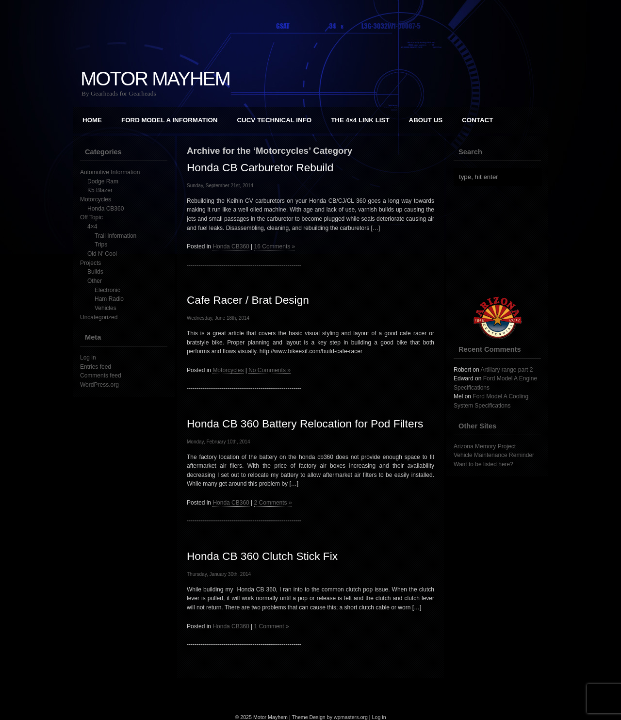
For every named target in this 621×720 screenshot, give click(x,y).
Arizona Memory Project (485, 446)
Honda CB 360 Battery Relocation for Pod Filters (305, 423)
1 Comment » (271, 626)
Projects (90, 263)
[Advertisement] (502, 241)
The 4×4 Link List (360, 120)
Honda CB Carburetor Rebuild (260, 167)
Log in (88, 357)
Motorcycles (95, 199)
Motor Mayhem (155, 78)
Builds (95, 271)
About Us (426, 120)
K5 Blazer (100, 190)
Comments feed (100, 375)
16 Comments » (274, 246)
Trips (101, 244)
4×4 (92, 226)
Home (92, 120)
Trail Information (115, 235)
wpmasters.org (351, 717)
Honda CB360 (105, 208)
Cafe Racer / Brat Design (248, 300)
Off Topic (91, 217)
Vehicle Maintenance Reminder (494, 455)
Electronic (107, 290)
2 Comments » (273, 502)
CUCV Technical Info (274, 120)
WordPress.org (99, 384)
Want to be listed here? (483, 464)
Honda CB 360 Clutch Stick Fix (262, 556)
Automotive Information (110, 172)
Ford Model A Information (169, 120)
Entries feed (95, 366)
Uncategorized (98, 317)
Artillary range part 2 (506, 369)
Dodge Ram (102, 181)
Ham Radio (109, 298)
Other (94, 281)
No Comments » (269, 370)
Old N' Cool (102, 253)
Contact (477, 120)
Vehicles (105, 308)
